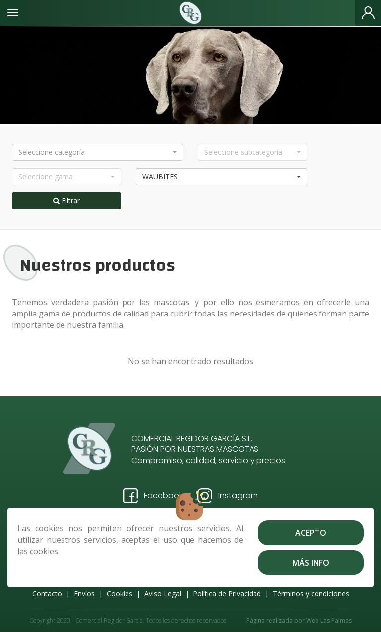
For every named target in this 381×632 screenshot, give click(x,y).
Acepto (310, 532)
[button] (97, 152)
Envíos (84, 593)
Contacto (47, 593)
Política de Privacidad (227, 593)
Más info (310, 562)
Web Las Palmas (329, 620)
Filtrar (66, 200)
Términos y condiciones (311, 593)
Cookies (119, 593)
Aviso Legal (162, 593)
